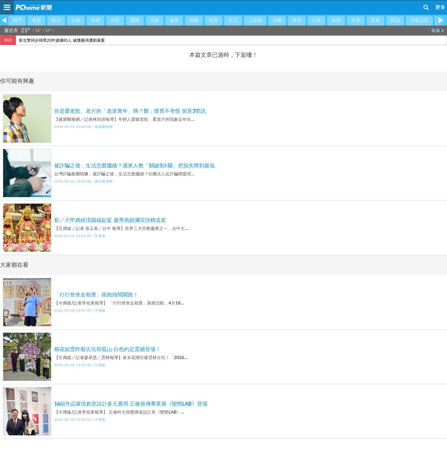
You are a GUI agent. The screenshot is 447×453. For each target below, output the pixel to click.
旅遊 (296, 20)
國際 (134, 20)
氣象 (437, 30)
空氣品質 (419, 20)
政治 (56, 20)
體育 (213, 20)
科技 (115, 20)
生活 (233, 20)
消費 (277, 20)
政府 (336, 20)
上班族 (255, 20)
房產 (355, 20)
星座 (375, 20)
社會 (75, 20)
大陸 (154, 20)
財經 (95, 20)
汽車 (316, 20)
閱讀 (395, 20)
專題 (36, 20)
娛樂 (193, 20)
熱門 (16, 20)
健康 (174, 20)
